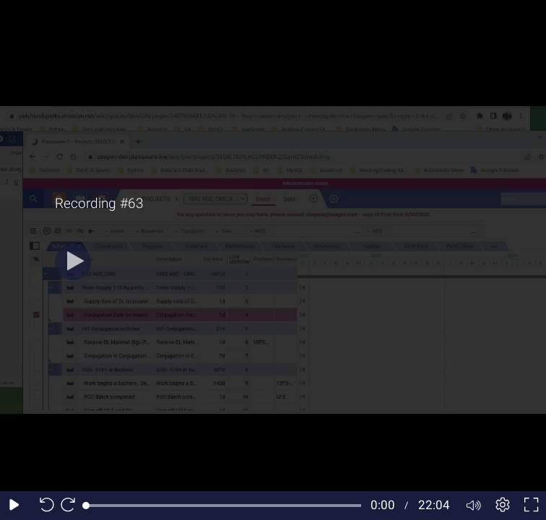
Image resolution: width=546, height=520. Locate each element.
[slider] (223, 505)
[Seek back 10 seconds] (43, 505)
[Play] (73, 262)
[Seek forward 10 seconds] (71, 505)
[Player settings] (502, 505)
